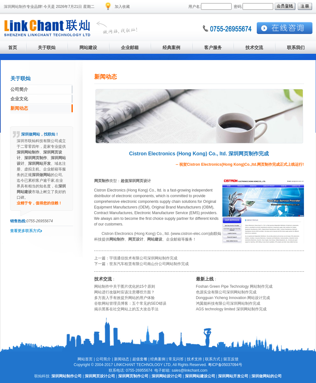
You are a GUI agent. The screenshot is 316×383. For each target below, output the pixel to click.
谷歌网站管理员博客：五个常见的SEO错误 (130, 303)
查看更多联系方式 (25, 231)
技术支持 (194, 359)
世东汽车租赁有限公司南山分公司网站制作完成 (149, 264)
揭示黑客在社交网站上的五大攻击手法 (126, 309)
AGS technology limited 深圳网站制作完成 (231, 309)
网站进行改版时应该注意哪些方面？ (124, 292)
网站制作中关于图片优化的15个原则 (124, 286)
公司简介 (103, 359)
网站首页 (85, 359)
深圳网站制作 (15, 6)
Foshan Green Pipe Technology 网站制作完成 (234, 286)
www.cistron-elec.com (190, 233)
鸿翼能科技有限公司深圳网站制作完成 (228, 303)
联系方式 (212, 359)
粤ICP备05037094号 (225, 365)
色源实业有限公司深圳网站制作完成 (226, 292)
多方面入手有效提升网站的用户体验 (124, 298)
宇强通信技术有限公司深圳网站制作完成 (143, 258)
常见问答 (176, 359)
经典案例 (157, 359)
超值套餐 (139, 359)
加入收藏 (122, 6)
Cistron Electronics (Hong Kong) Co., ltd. (136, 233)
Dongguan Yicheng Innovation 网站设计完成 (233, 298)
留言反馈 (230, 359)
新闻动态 (121, 359)
